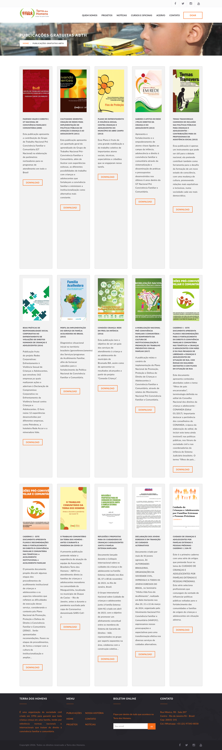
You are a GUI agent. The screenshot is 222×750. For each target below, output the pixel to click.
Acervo (160, 15)
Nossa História (94, 713)
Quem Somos (89, 15)
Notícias (122, 15)
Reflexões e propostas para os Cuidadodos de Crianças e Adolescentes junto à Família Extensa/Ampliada (110, 542)
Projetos (106, 15)
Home (26, 43)
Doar (193, 15)
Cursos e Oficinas (141, 15)
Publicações (74, 713)
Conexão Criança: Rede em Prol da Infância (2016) (109, 331)
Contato (174, 15)
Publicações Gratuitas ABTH (48, 43)
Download (32, 182)
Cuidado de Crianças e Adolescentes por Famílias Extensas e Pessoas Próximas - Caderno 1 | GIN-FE (184, 542)
